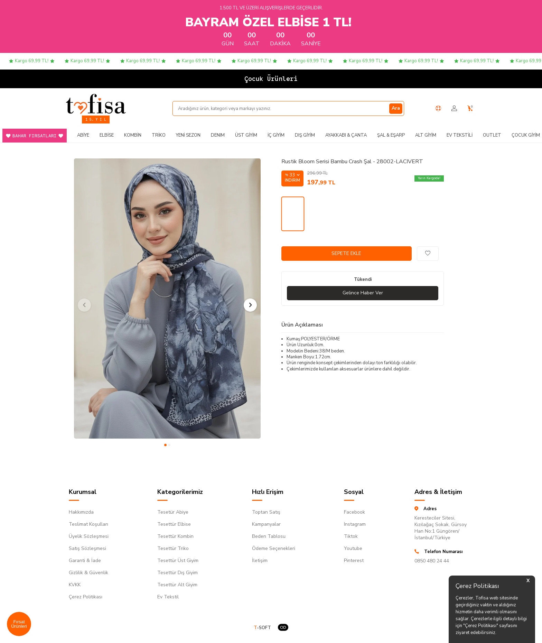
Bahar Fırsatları (34, 136)
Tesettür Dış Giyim (177, 572)
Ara (396, 108)
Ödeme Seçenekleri (273, 548)
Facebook (354, 512)
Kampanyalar (266, 524)
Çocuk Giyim (526, 135)
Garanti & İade (85, 560)
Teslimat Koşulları (88, 524)
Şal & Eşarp (391, 135)
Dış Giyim (305, 135)
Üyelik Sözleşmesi (89, 536)
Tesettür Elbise (174, 524)
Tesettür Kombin (175, 536)
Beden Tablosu (269, 536)
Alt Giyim (425, 135)
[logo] (96, 103)
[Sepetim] (470, 108)
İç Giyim (276, 135)
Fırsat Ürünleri (19, 624)
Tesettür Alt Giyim (177, 584)
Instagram (355, 524)
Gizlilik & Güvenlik (88, 572)
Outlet (492, 135)
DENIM (218, 135)
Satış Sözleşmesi (87, 548)
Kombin (132, 135)
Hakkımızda (81, 512)
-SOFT (262, 628)
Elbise (107, 135)
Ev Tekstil (168, 597)
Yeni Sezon (188, 135)
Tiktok (351, 536)
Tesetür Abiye (172, 512)
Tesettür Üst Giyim (177, 560)
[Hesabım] (454, 108)
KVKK (75, 584)
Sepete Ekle (346, 253)
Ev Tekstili (460, 135)
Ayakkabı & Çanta (346, 135)
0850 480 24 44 (431, 561)
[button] (165, 445)
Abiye (83, 135)
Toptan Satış (266, 512)
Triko (159, 135)
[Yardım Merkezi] (438, 108)
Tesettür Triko (173, 548)
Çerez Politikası (85, 597)
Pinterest (354, 560)
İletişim (260, 560)
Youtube (353, 548)
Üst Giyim (246, 135)
